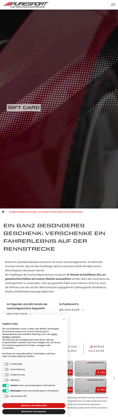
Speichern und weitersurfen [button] (34, 405)
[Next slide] (114, 378)
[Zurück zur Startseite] (4, 211)
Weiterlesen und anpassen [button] (33, 411)
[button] (112, 4)
